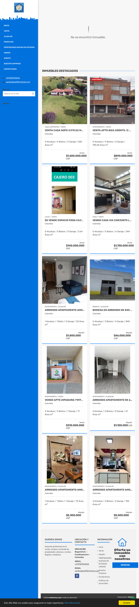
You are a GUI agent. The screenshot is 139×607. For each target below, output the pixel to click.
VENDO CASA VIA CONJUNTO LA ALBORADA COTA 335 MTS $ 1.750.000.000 (112, 220)
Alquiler (8, 36)
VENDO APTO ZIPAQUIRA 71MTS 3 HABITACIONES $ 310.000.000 (64, 400)
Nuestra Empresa (12, 64)
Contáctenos (10, 69)
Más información (72, 603)
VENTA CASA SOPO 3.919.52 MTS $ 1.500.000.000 (64, 130)
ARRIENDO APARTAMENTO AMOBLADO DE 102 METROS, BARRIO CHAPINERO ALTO (112, 489)
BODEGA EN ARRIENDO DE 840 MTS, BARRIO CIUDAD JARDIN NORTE (112, 310)
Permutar (8, 42)
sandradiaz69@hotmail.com (18, 82)
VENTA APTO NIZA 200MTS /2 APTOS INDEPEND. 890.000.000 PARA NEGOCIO (112, 130)
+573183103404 (13, 78)
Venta (7, 31)
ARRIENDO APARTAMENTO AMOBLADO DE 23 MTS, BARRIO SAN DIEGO (64, 310)
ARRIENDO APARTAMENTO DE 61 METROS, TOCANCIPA (112, 400)
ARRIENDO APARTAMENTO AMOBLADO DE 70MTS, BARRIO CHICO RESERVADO (64, 489)
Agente (7, 58)
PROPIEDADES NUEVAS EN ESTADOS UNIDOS (19, 50)
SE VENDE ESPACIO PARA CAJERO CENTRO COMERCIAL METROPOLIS (64, 220)
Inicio (6, 25)
